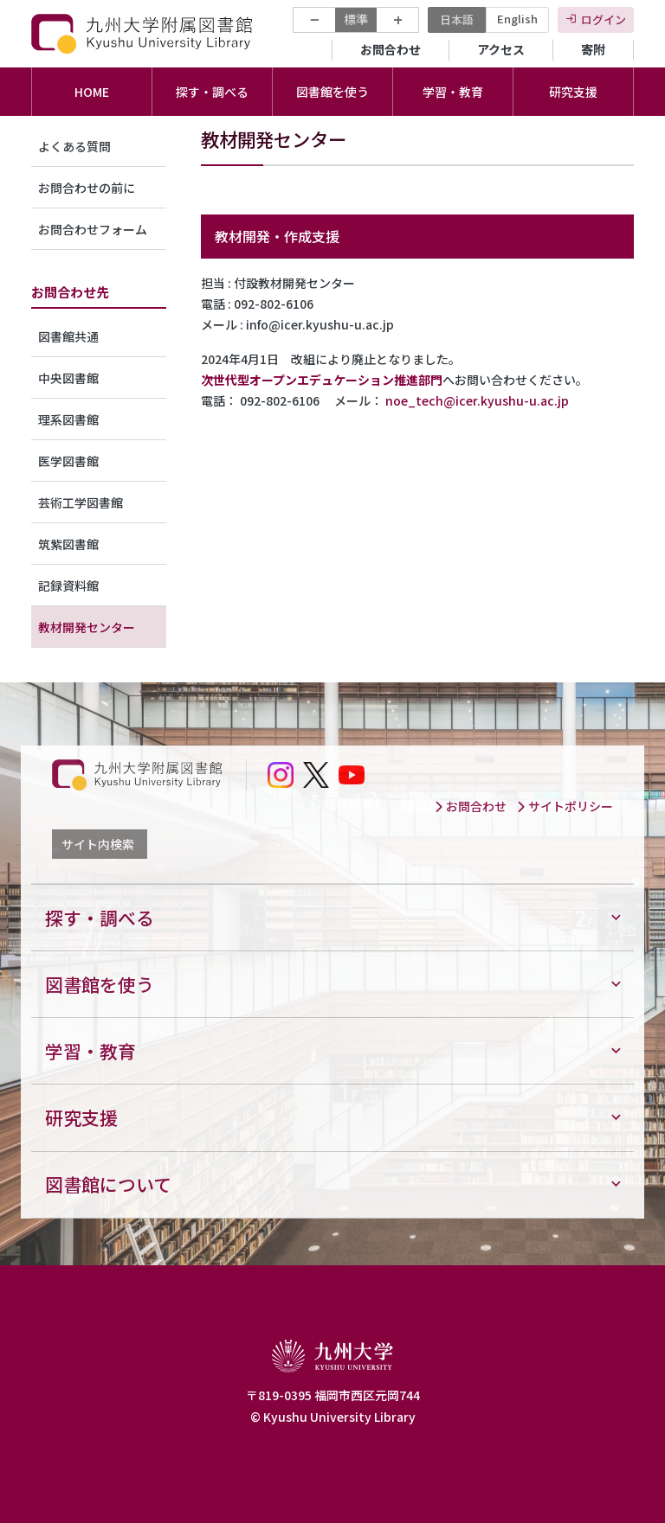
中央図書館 (68, 378)
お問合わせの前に (86, 187)
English (517, 18)
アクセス (501, 49)
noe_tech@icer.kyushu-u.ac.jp (477, 400)
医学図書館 (68, 461)
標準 (356, 19)
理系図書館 (68, 419)
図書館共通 (68, 336)
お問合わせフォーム (92, 229)
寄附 (593, 49)
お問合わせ (390, 49)
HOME (91, 91)
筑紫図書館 (68, 544)
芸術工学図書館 (80, 502)
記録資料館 (68, 585)
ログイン (603, 19)
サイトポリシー (564, 806)
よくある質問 (74, 146)
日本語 (457, 19)
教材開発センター (86, 627)
